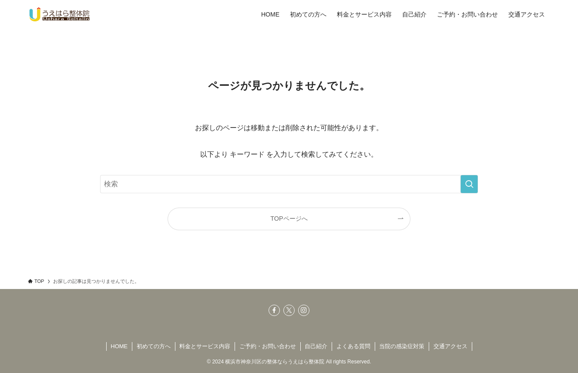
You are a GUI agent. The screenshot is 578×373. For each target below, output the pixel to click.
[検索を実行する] (469, 184)
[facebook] (274, 310)
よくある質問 (353, 346)
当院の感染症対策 (401, 346)
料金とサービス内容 (204, 346)
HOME (119, 346)
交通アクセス (450, 346)
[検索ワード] (289, 184)
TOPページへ (288, 218)
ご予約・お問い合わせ (267, 346)
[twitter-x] (289, 310)
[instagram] (303, 310)
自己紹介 (316, 346)
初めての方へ (154, 346)
